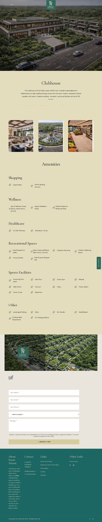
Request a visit (45, 442)
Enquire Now (99, 263)
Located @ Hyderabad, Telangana (28, 464)
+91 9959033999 (30, 474)
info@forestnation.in (30, 471)
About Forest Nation (46, 461)
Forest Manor (44, 468)
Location (43, 472)
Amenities (43, 475)
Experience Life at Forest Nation (50, 465)
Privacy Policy (74, 461)
